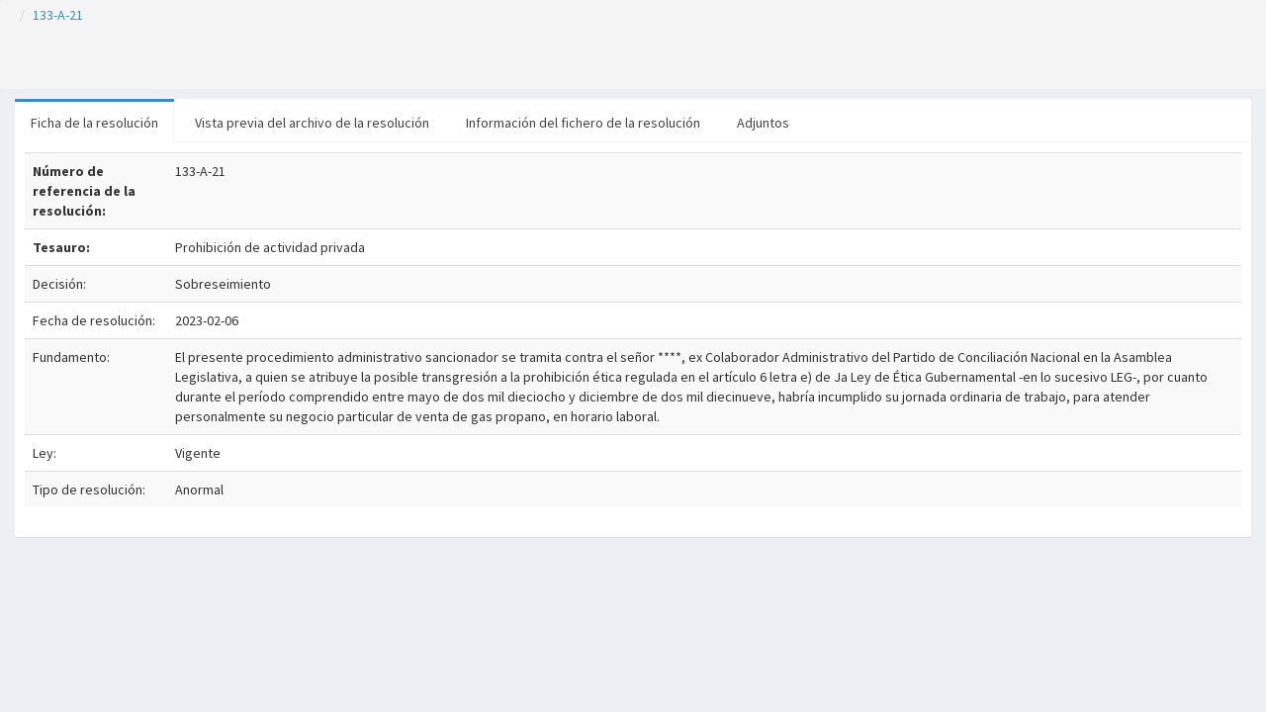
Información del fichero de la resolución (583, 123)
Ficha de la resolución (94, 123)
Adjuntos (763, 123)
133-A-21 (58, 15)
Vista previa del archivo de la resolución (312, 123)
